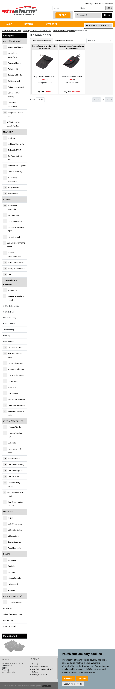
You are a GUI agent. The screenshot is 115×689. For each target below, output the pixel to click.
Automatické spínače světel (16, 413)
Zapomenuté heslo (106, 3)
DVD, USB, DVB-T (14, 150)
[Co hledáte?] (88, 15)
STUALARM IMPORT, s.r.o (11, 31)
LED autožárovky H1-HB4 (16, 435)
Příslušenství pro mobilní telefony (13, 124)
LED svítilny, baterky (15, 602)
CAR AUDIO (7, 199)
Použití (6, 554)
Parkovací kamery (15, 172)
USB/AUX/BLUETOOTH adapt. (16, 245)
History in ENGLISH (39, 675)
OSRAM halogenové (15, 471)
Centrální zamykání (15, 347)
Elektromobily (13, 584)
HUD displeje (13, 393)
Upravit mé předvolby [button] (73, 684)
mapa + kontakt (8, 672)
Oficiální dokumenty (40, 666)
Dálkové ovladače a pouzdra (64, 31)
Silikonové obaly (9, 318)
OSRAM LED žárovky (16, 465)
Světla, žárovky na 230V (12, 614)
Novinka (28, 24)
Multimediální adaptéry (16, 166)
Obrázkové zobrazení (42, 41)
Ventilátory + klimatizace (13, 104)
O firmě (35, 664)
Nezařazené (7, 608)
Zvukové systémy (15, 542)
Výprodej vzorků (9, 626)
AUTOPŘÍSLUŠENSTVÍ (11, 41)
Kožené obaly (8, 324)
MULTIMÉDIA (8, 132)
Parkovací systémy (15, 363)
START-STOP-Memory (16, 399)
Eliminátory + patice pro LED (15, 504)
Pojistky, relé (13, 69)
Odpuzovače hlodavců (16, 405)
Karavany (11, 572)
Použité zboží (8, 620)
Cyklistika (11, 566)
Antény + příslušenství (16, 268)
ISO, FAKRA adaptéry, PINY (16, 229)
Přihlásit (109, 8)
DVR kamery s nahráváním (13, 179)
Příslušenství (13, 193)
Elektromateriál (14, 81)
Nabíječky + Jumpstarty (12, 55)
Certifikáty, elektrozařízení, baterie (42, 670)
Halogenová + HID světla (15, 451)
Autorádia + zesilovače (12, 207)
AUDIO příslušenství (15, 262)
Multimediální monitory (16, 144)
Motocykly (12, 560)
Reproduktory (13, 215)
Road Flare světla (14, 548)
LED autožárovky (14, 427)
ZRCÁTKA (12, 387)
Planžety (6, 335)
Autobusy (11, 590)
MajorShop (46, 686)
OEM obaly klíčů (9, 312)
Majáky (10, 518)
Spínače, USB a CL (15, 75)
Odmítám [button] (82, 678)
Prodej (63, 15)
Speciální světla (14, 458)
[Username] (65, 8)
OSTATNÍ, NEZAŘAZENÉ (12, 596)
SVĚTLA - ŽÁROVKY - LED (13, 421)
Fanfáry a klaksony (15, 63)
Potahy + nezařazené (16, 87)
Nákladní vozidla (14, 578)
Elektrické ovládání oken (15, 355)
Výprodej (51, 24)
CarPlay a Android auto (15, 158)
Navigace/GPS (13, 187)
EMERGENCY (8, 512)
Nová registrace (91, 3)
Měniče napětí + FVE (15, 47)
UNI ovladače (8, 341)
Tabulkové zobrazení (64, 41)
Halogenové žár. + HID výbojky (15, 494)
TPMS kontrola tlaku (16, 369)
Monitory (11, 138)
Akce (9, 24)
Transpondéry (8, 330)
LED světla (12, 443)
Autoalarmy (12, 290)
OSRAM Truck (13, 477)
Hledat (107, 15)
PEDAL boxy (12, 381)
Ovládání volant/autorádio (14, 254)
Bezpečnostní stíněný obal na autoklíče (44, 47)
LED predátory (13, 536)
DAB (9, 274)
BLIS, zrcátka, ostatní (16, 375)
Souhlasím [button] (68, 678)
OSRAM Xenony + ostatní (14, 484)
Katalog (26, 31)
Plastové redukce (15, 221)
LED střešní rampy (15, 524)
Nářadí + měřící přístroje (13, 95)
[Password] (91, 8)
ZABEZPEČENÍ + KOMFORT (40, 31)
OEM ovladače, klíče (11, 306)
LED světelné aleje (15, 530)
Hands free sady (14, 237)
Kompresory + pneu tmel (15, 114)
